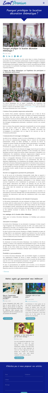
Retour (6, 272)
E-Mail (7, 379)
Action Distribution (32, 301)
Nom (6, 374)
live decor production (30, 106)
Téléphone (27, 374)
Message (7, 384)
